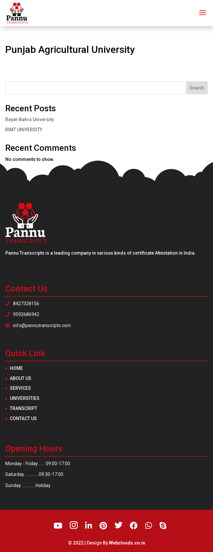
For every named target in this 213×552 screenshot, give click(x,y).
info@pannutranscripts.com (38, 325)
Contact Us (23, 418)
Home (16, 368)
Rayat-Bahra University (29, 119)
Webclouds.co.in (127, 542)
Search (197, 87)
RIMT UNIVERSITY (23, 129)
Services (20, 388)
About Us (20, 378)
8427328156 (22, 303)
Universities (24, 398)
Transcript (23, 408)
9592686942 (22, 314)
